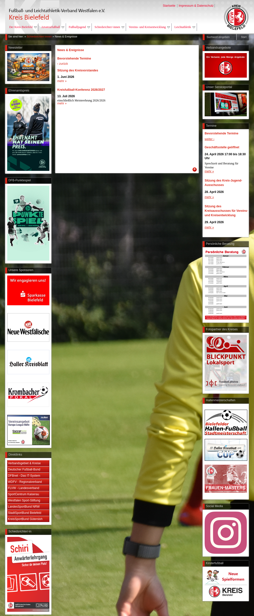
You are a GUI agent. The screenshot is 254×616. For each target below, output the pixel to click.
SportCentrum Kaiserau (23, 494)
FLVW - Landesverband (23, 488)
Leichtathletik (184, 27)
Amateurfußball (52, 27)
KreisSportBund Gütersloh (25, 519)
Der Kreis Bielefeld (23, 27)
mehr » (209, 171)
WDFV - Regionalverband (25, 482)
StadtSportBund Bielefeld (24, 513)
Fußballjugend (79, 27)
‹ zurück (62, 63)
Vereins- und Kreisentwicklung (149, 27)
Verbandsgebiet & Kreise (24, 463)
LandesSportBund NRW (24, 506)
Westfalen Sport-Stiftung (24, 500)
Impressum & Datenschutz (196, 5)
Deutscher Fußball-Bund (24, 469)
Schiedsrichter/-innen (109, 27)
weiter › (209, 139)
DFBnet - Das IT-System (24, 475)
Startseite (169, 5)
